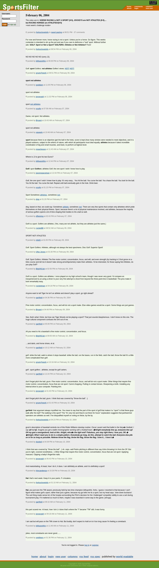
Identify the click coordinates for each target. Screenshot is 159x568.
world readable (124, 556)
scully (38, 109)
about (129, 8)
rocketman (40, 286)
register (95, 545)
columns (149, 6)
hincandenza (41, 471)
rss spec (95, 556)
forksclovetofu (42, 32)
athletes (43, 195)
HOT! (67, 69)
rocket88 (39, 228)
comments (138, 6)
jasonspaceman (43, 173)
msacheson (41, 149)
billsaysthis (41, 61)
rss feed (84, 556)
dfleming (40, 216)
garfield (39, 298)
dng (37, 199)
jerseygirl (40, 97)
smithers (40, 538)
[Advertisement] (133, 34)
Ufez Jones (40, 252)
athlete (66, 207)
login (136, 8)
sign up (13, 24)
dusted (39, 442)
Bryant (39, 120)
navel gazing (56, 32)
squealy (39, 132)
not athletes (35, 104)
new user (149, 8)
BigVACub (40, 269)
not (58, 195)
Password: (6, 19)
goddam (39, 85)
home (129, 6)
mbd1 (38, 240)
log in (86, 545)
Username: (6, 14)
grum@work (41, 73)
